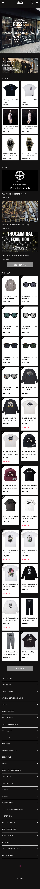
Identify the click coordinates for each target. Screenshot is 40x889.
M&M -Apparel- (7, 731)
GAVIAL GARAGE (8, 711)
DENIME (4, 764)
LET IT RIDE (6, 737)
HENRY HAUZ (6, 757)
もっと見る (20, 669)
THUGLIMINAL (7, 777)
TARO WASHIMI (7, 803)
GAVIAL (4, 705)
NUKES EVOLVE (7, 855)
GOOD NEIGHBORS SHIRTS (11, 770)
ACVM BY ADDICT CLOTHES (12, 849)
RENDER (5, 790)
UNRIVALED (6, 744)
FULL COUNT (6, 685)
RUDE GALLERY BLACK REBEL (12, 698)
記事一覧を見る (20, 265)
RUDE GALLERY (7, 691)
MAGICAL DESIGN (8, 823)
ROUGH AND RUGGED (10, 724)
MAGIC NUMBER (7, 718)
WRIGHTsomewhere (9, 750)
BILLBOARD (6, 842)
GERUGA (5, 796)
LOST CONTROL (8, 783)
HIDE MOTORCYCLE (9, 829)
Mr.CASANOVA (7, 816)
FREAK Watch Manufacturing (12, 809)
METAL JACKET (7, 836)
